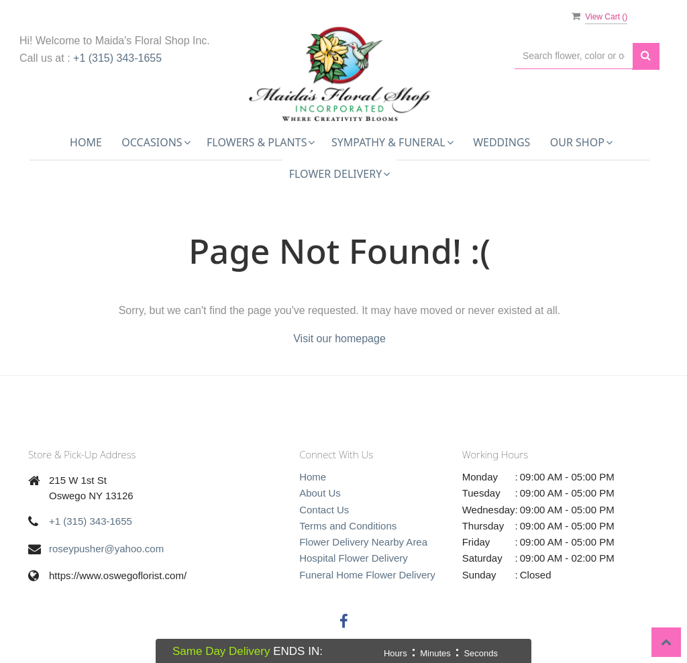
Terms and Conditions (348, 525)
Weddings (501, 142)
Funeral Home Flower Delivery (367, 574)
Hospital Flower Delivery (353, 558)
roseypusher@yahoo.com (106, 548)
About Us (320, 493)
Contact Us (324, 509)
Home (86, 142)
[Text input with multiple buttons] (574, 56)
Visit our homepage (339, 338)
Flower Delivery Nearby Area (363, 542)
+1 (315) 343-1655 (117, 58)
